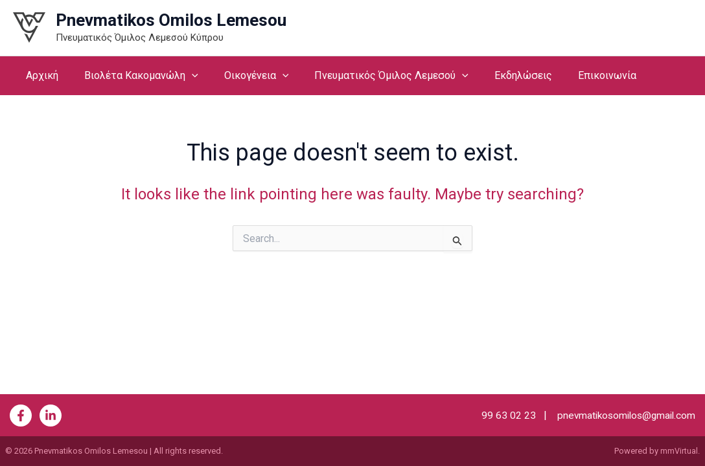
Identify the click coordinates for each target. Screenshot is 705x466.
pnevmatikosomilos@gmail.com (621, 415)
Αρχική (39, 75)
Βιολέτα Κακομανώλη (133, 75)
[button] (184, 75)
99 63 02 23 (502, 415)
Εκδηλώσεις (500, 75)
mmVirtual (679, 451)
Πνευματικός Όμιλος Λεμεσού (373, 75)
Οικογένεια (243, 75)
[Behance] (51, 416)
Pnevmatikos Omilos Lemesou (171, 20)
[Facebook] (21, 416)
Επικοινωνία (578, 75)
